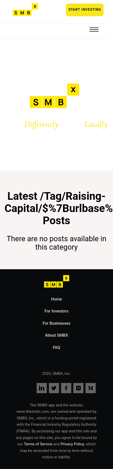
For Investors (56, 311)
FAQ (56, 347)
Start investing (84, 9)
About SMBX (56, 335)
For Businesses (56, 323)
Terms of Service (38, 444)
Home (56, 299)
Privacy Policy (72, 444)
